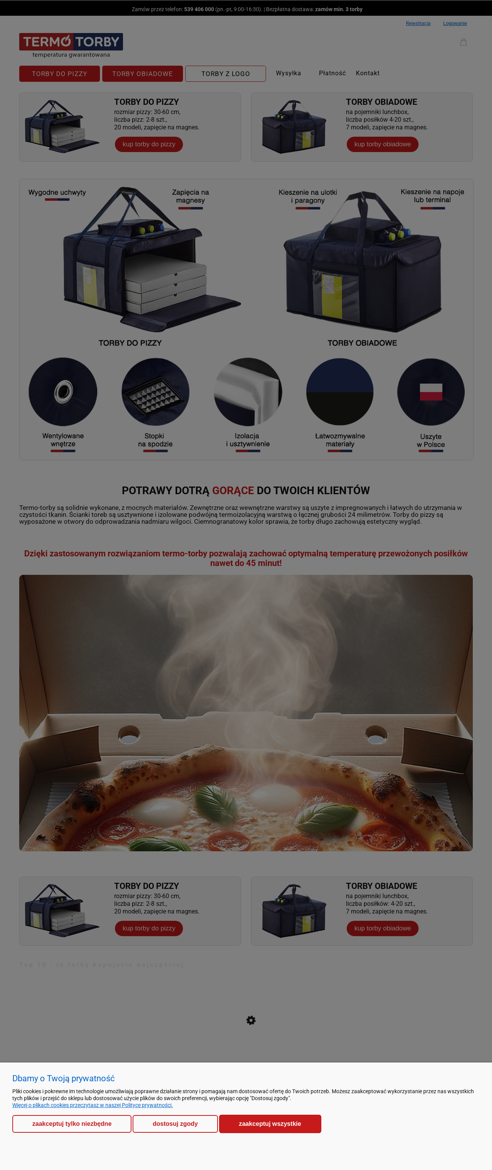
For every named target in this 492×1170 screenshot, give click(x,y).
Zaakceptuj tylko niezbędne (71, 1123)
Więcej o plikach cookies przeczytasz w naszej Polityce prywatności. (92, 1105)
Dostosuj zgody (175, 1123)
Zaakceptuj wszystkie (270, 1123)
